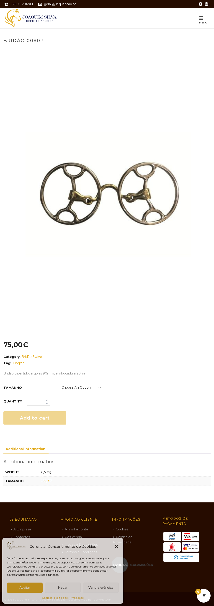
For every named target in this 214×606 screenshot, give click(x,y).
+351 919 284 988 (22, 4)
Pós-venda (72, 537)
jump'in (18, 363)
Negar (62, 587)
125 (43, 481)
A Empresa (21, 529)
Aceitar (24, 587)
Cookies (47, 597)
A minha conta (75, 529)
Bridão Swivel (32, 357)
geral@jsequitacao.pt (60, 4)
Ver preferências (100, 587)
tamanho (12, 388)
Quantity (12, 401)
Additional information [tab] (25, 449)
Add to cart (35, 418)
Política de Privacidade (69, 597)
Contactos (20, 537)
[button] (116, 546)
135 (50, 481)
